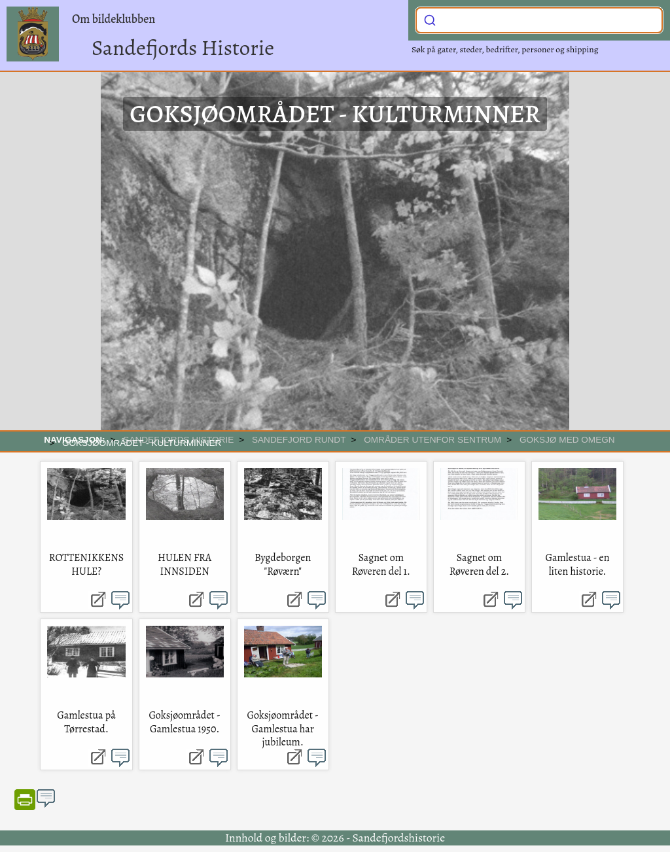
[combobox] (539, 20)
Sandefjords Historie (183, 47)
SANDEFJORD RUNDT (299, 440)
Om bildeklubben (113, 19)
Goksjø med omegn (567, 440)
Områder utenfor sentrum (432, 440)
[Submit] (430, 19)
